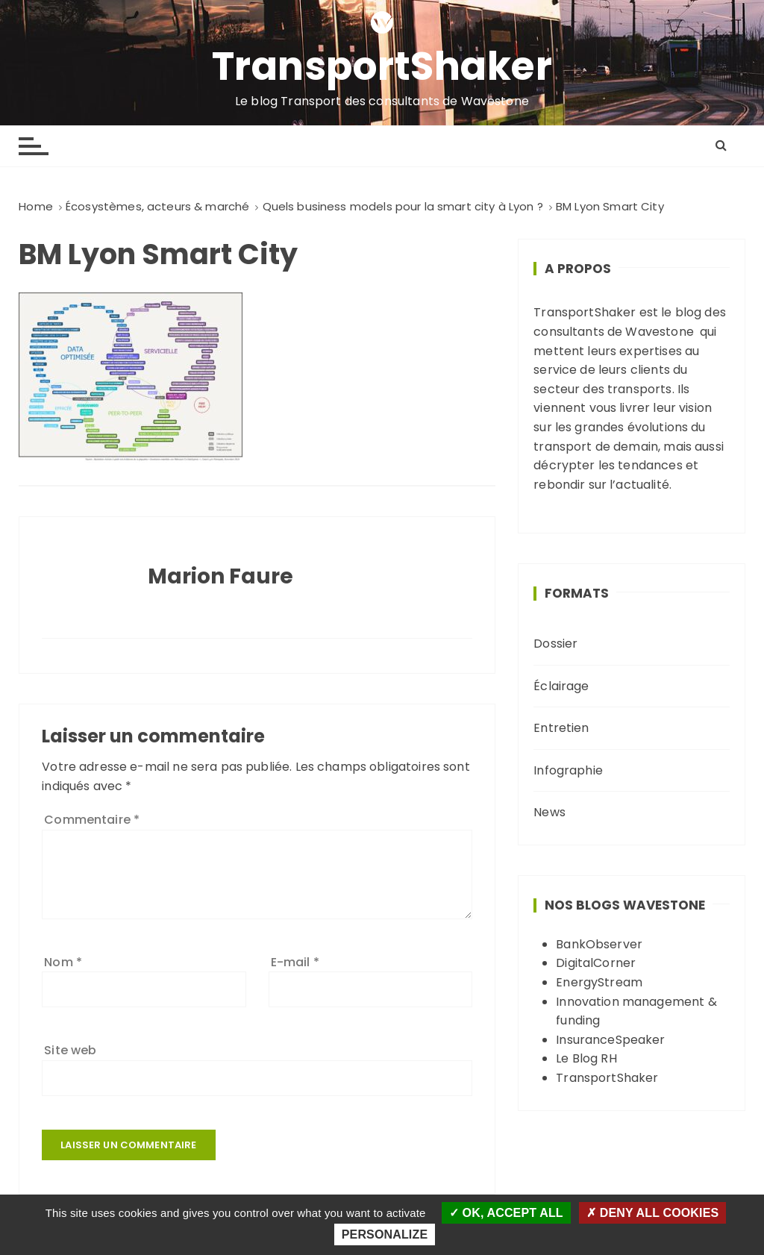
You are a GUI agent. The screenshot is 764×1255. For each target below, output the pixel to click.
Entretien (561, 727)
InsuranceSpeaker (610, 1039)
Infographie (568, 770)
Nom (63, 962)
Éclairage (561, 686)
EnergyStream (599, 982)
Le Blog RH (586, 1058)
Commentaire (92, 819)
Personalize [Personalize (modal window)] (385, 1234)
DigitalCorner (596, 962)
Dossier (555, 643)
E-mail (295, 962)
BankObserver (599, 944)
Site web (70, 1050)
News (549, 812)
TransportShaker (382, 66)
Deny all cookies (652, 1213)
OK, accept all (506, 1213)
